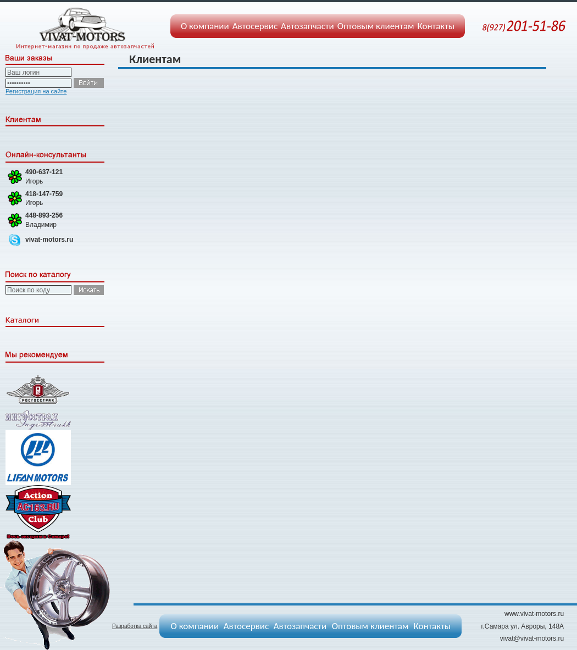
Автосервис (255, 26)
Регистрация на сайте (35, 91)
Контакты (436, 26)
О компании (205, 26)
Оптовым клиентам (375, 26)
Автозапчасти (307, 26)
